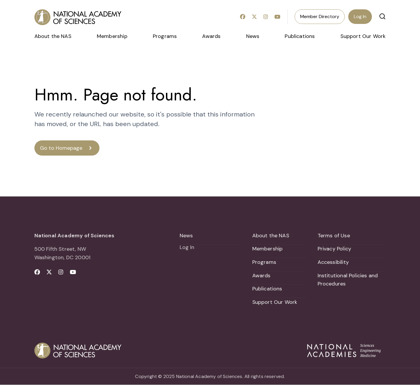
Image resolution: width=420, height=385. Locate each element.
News (253, 36)
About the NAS (52, 36)
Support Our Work (363, 36)
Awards (211, 36)
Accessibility (333, 262)
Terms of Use (334, 235)
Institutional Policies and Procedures (348, 280)
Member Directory (319, 16)
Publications (300, 36)
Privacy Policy (334, 248)
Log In (360, 16)
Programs (165, 36)
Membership (112, 36)
